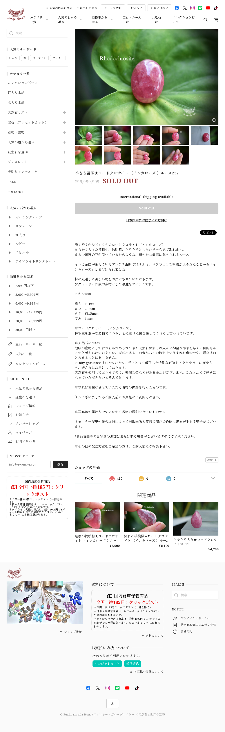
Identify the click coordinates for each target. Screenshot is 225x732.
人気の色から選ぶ (60, 8)
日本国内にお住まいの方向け (146, 220)
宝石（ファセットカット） (28, 122)
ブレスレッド (18, 162)
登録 (60, 464)
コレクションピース (184, 19)
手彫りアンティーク (23, 172)
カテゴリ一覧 (39, 19)
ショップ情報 (113, 8)
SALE (12, 182)
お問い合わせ (159, 8)
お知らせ (136, 8)
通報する (212, 459)
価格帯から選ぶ (103, 19)
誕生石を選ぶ (88, 8)
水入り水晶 (16, 103)
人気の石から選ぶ (70, 19)
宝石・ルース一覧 (132, 19)
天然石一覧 (156, 19)
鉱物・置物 (16, 132)
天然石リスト (18, 113)
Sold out (146, 208)
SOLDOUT (15, 192)
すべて (88, 478)
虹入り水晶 (16, 93)
